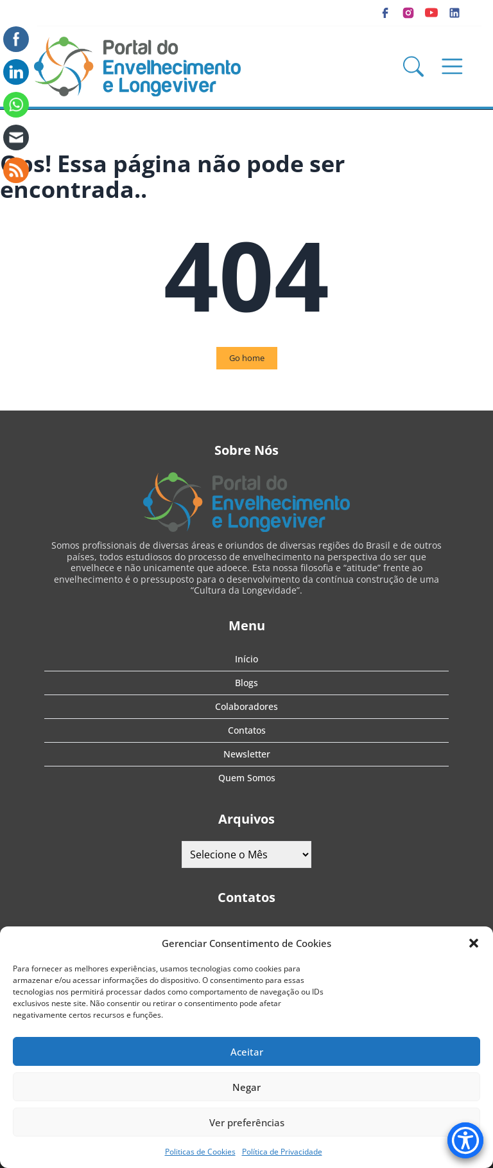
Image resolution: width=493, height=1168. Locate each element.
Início (246, 659)
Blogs (246, 683)
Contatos (247, 730)
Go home (246, 358)
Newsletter (246, 754)
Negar (246, 1087)
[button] (473, 943)
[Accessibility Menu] (465, 1140)
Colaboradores (246, 706)
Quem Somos (246, 778)
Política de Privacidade (282, 1151)
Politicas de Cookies (200, 1151)
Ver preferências (246, 1122)
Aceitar (246, 1051)
